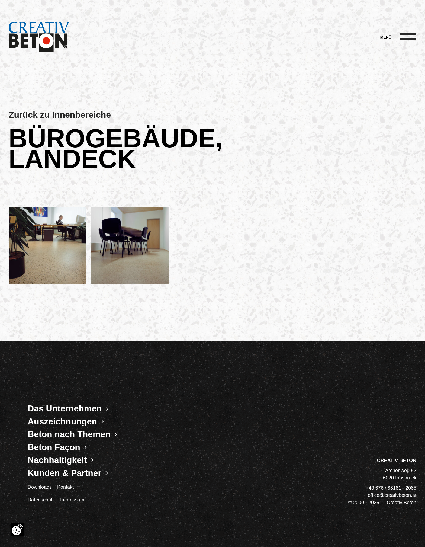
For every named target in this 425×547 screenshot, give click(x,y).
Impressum (72, 500)
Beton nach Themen (69, 434)
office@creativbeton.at (392, 495)
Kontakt (65, 487)
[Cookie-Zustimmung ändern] (17, 529)
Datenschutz (41, 500)
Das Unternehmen (65, 408)
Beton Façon (54, 447)
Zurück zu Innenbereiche (60, 115)
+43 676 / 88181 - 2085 (391, 488)
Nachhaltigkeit (57, 460)
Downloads (40, 487)
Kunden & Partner (64, 473)
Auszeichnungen (62, 421)
